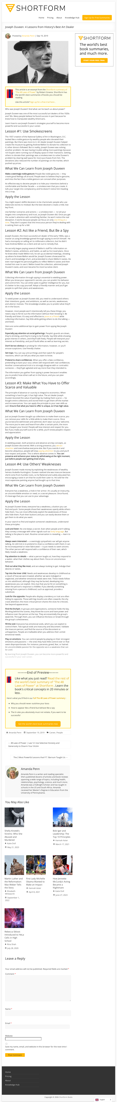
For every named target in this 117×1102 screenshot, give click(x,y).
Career (52, 731)
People (59, 731)
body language (57, 531)
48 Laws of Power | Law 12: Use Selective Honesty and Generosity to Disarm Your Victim (33, 743)
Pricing (50, 17)
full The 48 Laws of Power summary (49, 698)
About (59, 17)
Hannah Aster (61, 839)
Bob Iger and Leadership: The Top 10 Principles (61, 832)
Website (9, 1034)
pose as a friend (52, 316)
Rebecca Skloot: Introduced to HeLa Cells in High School (14, 935)
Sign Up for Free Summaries (97, 17)
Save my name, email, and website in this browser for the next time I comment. (36, 1047)
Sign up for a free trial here (42, 102)
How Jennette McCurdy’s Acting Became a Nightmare (61, 882)
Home (41, 17)
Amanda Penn (28, 35)
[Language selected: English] (103, 1099)
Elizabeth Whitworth (10, 891)
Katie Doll (11, 842)
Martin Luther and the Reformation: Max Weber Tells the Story (14, 882)
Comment (10, 972)
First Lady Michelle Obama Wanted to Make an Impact (35, 880)
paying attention (46, 451)
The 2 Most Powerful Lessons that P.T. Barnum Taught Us (40, 756)
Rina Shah (11, 943)
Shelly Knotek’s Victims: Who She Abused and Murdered (13, 834)
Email (8, 1022)
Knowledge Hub (72, 17)
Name (8, 1008)
